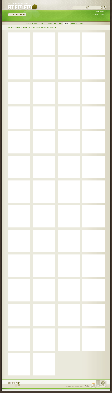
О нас (81, 23)
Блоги (50, 23)
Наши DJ (42, 23)
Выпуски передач (31, 23)
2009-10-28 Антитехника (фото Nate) (39, 27)
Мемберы (74, 23)
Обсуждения (58, 23)
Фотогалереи (14, 27)
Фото (66, 23)
